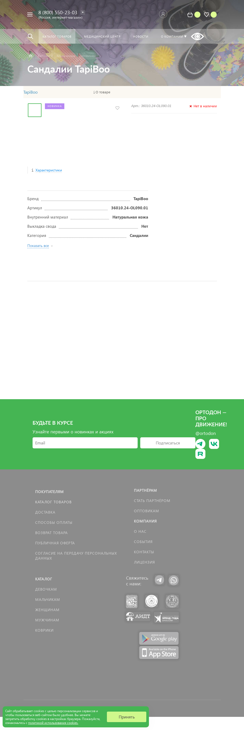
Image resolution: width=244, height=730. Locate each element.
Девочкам (46, 589)
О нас (140, 531)
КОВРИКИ (44, 630)
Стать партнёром (152, 500)
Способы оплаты (53, 522)
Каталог (43, 578)
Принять (127, 716)
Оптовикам (146, 510)
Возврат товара (51, 532)
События (143, 541)
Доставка (45, 512)
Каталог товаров (53, 501)
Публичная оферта (55, 542)
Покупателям (49, 491)
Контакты (144, 551)
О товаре (103, 92)
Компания (145, 521)
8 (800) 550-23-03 (57, 12)
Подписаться (168, 442)
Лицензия (144, 562)
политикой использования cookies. (53, 723)
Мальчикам (47, 599)
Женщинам (47, 609)
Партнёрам (145, 490)
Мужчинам (47, 619)
